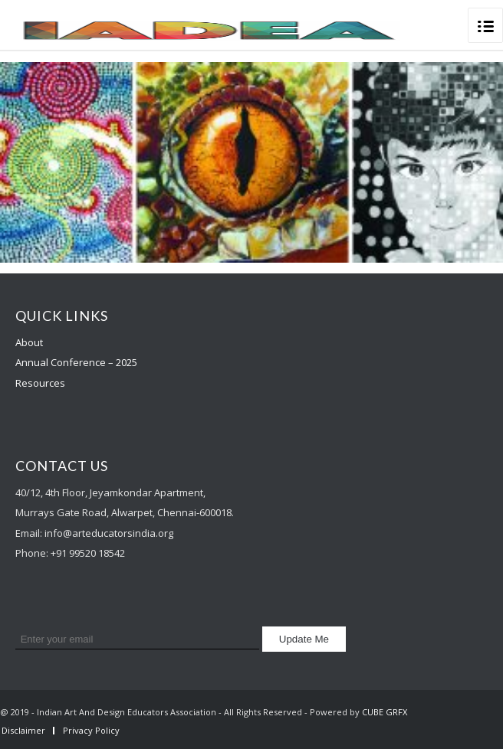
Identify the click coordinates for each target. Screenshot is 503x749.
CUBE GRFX (384, 712)
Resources (40, 383)
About (29, 342)
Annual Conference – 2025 (76, 362)
